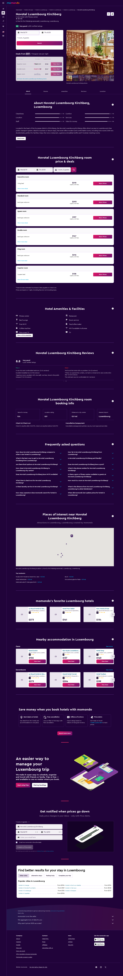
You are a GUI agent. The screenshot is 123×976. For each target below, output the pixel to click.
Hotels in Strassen (70, 890)
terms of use (40, 851)
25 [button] (40, 69)
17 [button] (35, 64)
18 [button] (40, 64)
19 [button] (44, 64)
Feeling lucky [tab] (50, 875)
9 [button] (30, 59)
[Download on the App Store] (99, 944)
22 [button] (58, 64)
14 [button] (53, 59)
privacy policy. (50, 851)
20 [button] (49, 64)
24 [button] (35, 69)
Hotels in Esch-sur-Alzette (73, 885)
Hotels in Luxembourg (41, 9)
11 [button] (39, 59)
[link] (37, 661)
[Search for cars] (3, 17)
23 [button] (31, 69)
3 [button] (35, 55)
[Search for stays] (3, 13)
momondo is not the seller (66, 916)
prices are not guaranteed (57, 910)
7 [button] (53, 55)
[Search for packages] (3, 21)
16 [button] (30, 64)
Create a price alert (96, 722)
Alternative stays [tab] (36, 875)
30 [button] (31, 73)
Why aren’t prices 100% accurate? (66, 923)
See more (109, 646)
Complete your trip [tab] (65, 875)
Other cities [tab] (23, 875)
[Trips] (3, 26)
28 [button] (54, 69)
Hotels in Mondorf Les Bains (27, 888)
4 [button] (39, 55)
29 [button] (58, 69)
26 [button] (44, 69)
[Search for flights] (3, 9)
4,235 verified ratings (35, 26)
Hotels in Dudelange (25, 890)
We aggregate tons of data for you (66, 920)
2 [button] (30, 55)
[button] (3, 3)
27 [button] (49, 69)
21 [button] (53, 64)
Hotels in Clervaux (70, 888)
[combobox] (41, 826)
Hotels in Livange (24, 885)
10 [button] (35, 59)
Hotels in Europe (28, 9)
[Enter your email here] (41, 837)
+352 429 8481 (21, 23)
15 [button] (58, 59)
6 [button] (49, 55)
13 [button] (49, 59)
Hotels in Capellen (24, 893)
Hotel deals (19, 9)
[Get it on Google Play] (99, 939)
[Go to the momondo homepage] (13, 3)
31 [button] (35, 73)
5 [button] (44, 55)
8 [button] (58, 55)
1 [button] (58, 50)
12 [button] (44, 59)
